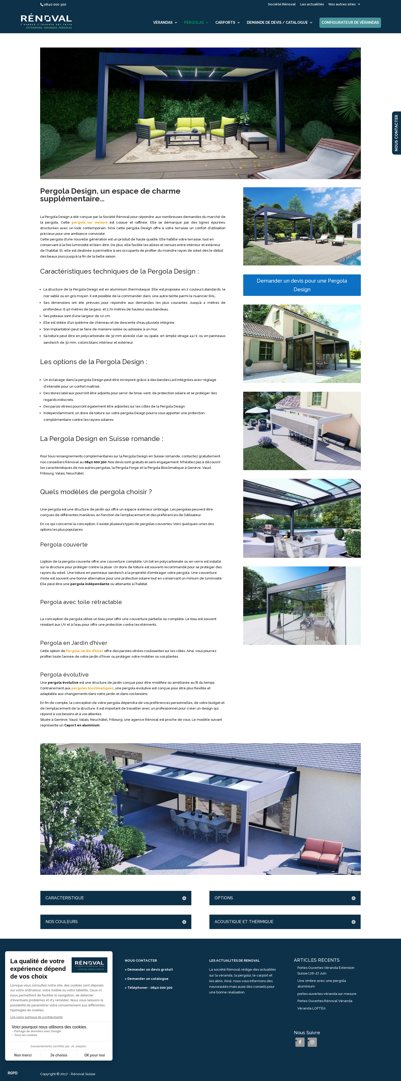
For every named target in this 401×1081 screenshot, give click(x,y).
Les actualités (312, 4)
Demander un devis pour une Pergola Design (302, 285)
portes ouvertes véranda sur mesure (327, 994)
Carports (225, 23)
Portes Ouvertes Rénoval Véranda (324, 1001)
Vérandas (163, 23)
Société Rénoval (282, 4)
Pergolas (194, 23)
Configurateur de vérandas (350, 23)
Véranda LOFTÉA (311, 1008)
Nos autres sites (342, 4)
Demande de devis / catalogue (277, 23)
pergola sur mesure (90, 222)
